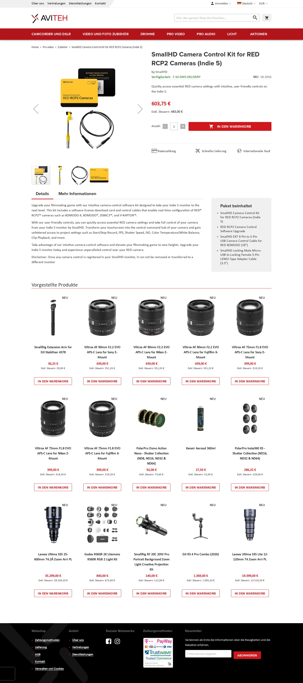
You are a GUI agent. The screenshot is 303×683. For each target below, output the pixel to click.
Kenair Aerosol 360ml (200, 448)
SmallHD (161, 72)
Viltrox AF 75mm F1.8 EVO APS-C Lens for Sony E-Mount (250, 352)
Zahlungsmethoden (47, 640)
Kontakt (100, 3)
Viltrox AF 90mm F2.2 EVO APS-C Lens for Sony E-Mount (102, 352)
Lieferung (41, 647)
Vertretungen (56, 3)
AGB (37, 654)
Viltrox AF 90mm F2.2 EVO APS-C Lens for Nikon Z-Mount (151, 352)
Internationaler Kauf (256, 151)
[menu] (151, 34)
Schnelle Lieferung (214, 151)
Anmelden (221, 3)
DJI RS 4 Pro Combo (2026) (200, 554)
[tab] (42, 194)
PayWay (158, 653)
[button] (264, 4)
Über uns (38, 3)
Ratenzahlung (167, 151)
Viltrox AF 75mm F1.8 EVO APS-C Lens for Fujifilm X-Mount (102, 453)
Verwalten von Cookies (49, 669)
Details (42, 193)
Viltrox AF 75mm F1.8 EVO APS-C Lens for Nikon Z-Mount (53, 453)
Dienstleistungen (80, 3)
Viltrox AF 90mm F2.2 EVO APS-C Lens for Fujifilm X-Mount (201, 352)
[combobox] (216, 17)
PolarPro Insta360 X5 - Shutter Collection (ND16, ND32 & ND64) (250, 453)
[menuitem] (51, 34)
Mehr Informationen (77, 193)
